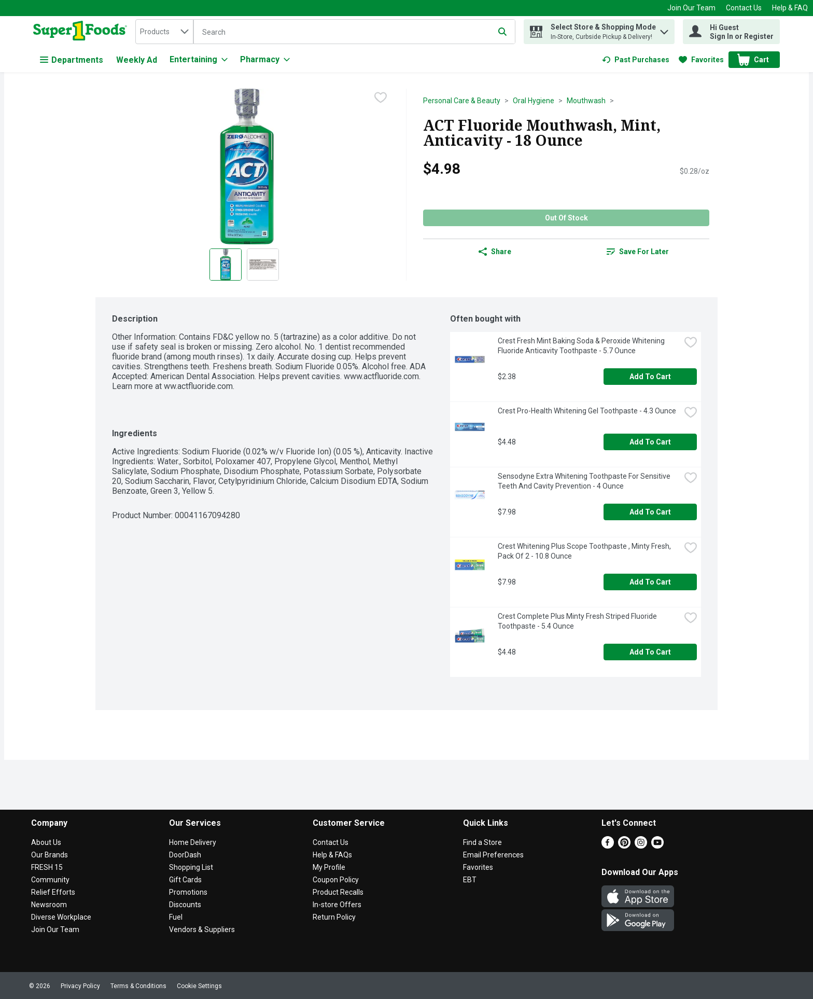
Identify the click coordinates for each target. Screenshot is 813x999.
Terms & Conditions (138, 986)
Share (495, 251)
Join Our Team (691, 8)
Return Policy (334, 917)
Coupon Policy (336, 880)
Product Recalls (338, 892)
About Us (46, 842)
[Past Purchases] (635, 59)
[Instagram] (641, 846)
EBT (469, 880)
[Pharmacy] (265, 60)
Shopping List (191, 867)
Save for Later (638, 251)
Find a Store (482, 842)
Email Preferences (493, 855)
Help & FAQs (332, 855)
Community (50, 880)
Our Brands (49, 855)
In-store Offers (337, 904)
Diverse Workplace (61, 917)
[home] (82, 32)
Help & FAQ (790, 8)
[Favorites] (701, 59)
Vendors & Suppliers (202, 929)
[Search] (354, 32)
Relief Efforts (53, 892)
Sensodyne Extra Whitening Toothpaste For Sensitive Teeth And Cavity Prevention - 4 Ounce (585, 481)
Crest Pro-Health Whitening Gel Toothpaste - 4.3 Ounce (587, 411)
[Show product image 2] (263, 264)
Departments (71, 60)
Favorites (478, 867)
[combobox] (164, 31)
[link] (635, 59)
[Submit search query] (502, 31)
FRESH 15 (47, 867)
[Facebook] (607, 846)
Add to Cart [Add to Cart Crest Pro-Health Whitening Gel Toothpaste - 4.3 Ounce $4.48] (650, 442)
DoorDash (185, 855)
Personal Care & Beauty (461, 100)
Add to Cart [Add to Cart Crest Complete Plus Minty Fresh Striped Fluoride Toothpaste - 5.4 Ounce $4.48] (650, 652)
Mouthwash (586, 100)
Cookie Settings (199, 986)
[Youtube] (657, 846)
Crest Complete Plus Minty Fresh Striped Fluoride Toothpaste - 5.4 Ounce (578, 621)
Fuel (176, 917)
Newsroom (49, 904)
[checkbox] (380, 97)
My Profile (329, 867)
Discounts (185, 904)
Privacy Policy (80, 986)
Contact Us (744, 8)
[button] (664, 29)
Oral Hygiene (533, 100)
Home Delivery (192, 842)
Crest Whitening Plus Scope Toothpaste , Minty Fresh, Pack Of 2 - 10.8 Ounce (585, 551)
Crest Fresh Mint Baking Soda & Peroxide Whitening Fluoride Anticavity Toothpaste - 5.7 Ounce (582, 346)
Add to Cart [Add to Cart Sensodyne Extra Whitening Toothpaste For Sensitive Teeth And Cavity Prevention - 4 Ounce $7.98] (650, 512)
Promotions (188, 892)
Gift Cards (185, 880)
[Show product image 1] (225, 264)
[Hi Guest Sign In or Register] (731, 31)
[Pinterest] (624, 846)
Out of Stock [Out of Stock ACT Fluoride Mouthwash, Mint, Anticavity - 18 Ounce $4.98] (566, 218)
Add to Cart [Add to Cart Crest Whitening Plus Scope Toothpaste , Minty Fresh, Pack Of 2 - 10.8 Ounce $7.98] (650, 582)
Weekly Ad (136, 60)
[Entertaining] (199, 60)
